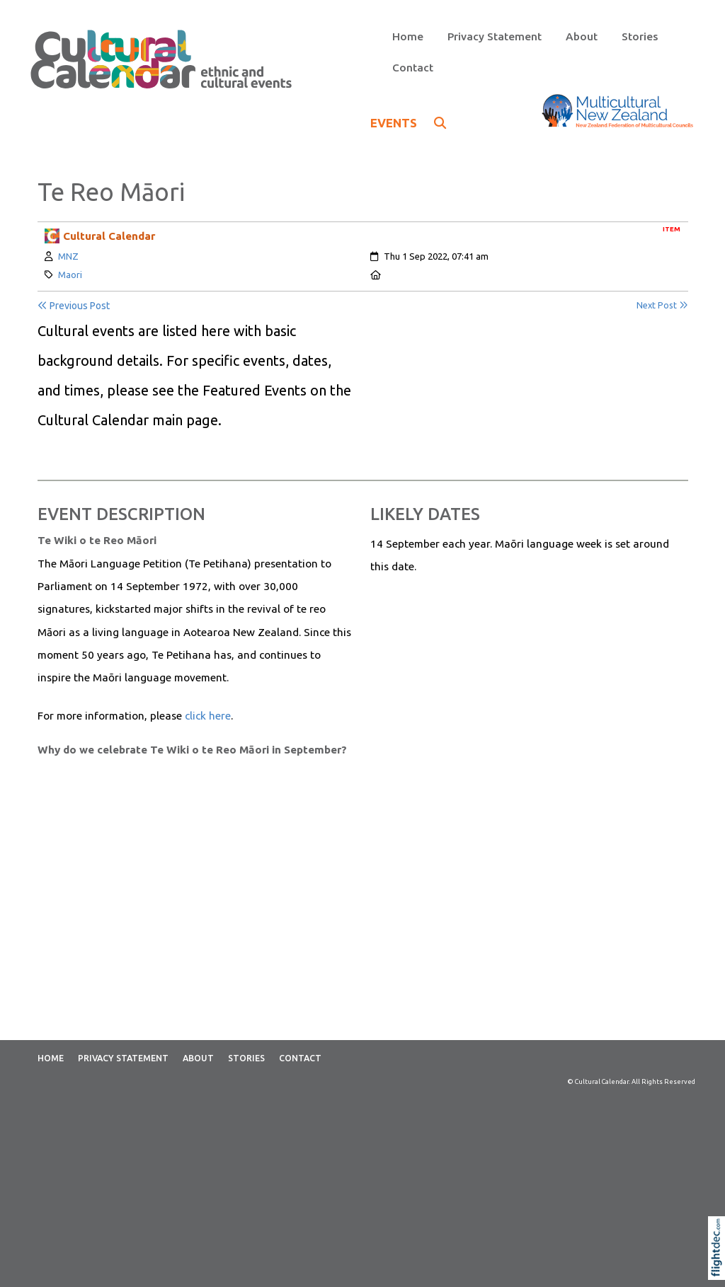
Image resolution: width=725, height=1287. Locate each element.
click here (208, 716)
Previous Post (74, 305)
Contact (412, 68)
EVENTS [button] (408, 122)
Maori (70, 274)
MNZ (68, 256)
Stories (640, 36)
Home (407, 36)
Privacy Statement (494, 36)
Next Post (662, 305)
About (582, 36)
